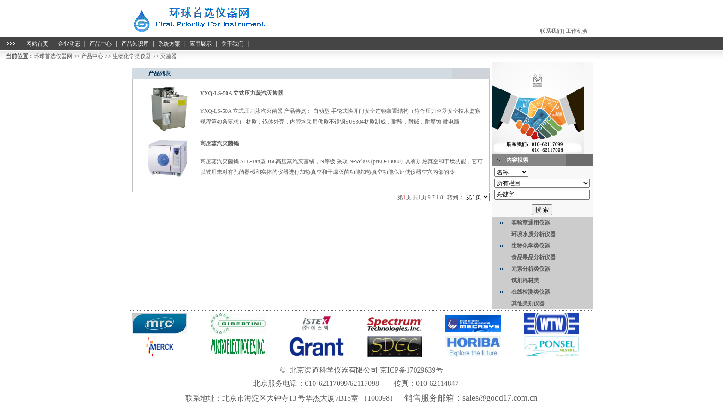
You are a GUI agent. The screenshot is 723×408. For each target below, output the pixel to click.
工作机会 (577, 31)
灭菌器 (168, 56)
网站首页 (37, 44)
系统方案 (169, 44)
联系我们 (551, 31)
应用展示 (201, 44)
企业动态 (69, 44)
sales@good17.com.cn (500, 397)
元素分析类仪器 (530, 269)
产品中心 (100, 44)
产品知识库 (135, 44)
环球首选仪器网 (53, 56)
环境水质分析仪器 (533, 234)
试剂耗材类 (525, 280)
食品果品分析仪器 (533, 257)
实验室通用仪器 (530, 222)
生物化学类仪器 (132, 56)
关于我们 (232, 44)
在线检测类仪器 (530, 292)
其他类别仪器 (528, 303)
